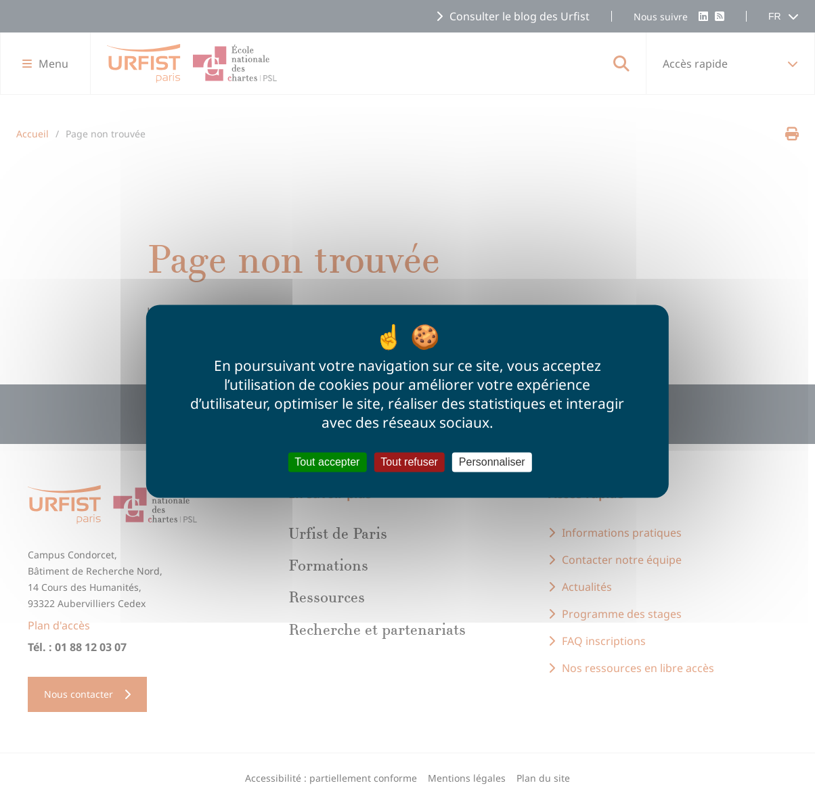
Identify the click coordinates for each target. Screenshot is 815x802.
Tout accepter (326, 462)
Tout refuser (408, 462)
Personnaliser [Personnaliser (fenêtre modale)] (492, 462)
